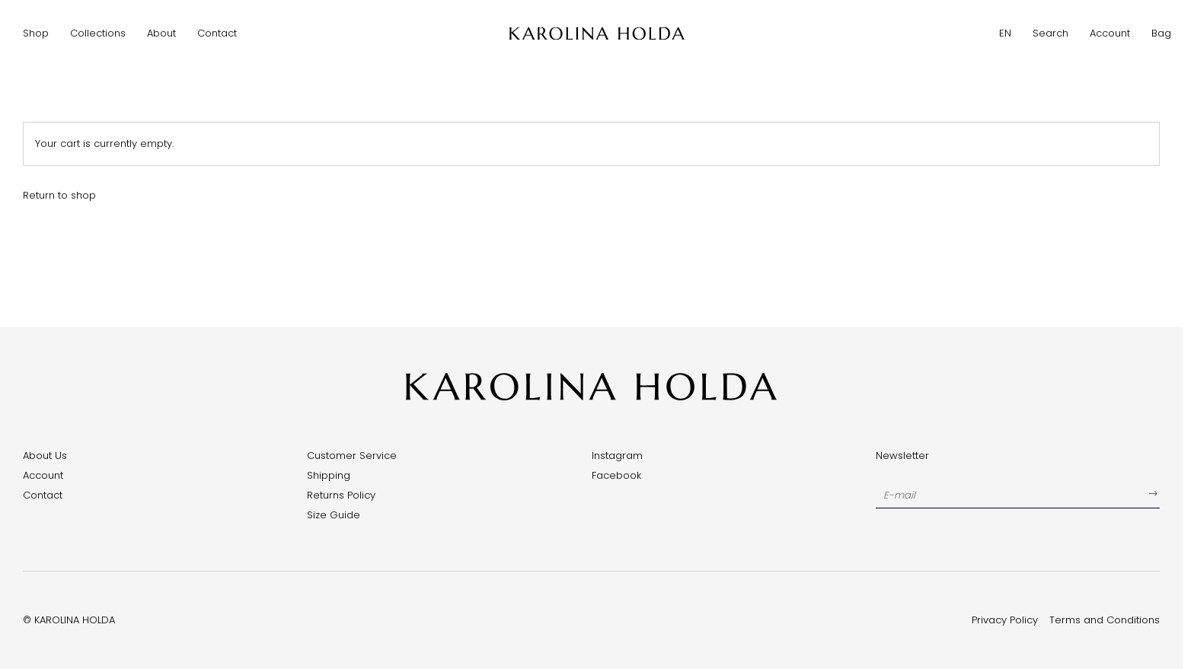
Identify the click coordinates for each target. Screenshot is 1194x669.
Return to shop (59, 195)
